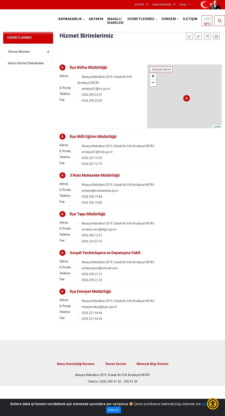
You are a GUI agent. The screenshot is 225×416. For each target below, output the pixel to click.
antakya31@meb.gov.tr (97, 152)
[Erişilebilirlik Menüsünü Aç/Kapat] (213, 404)
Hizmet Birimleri (19, 52)
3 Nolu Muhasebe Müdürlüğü (95, 175)
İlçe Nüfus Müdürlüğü (88, 67)
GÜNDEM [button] (168, 19)
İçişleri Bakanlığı (161, 4)
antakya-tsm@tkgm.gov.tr (99, 229)
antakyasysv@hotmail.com (100, 268)
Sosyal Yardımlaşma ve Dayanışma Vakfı (105, 252)
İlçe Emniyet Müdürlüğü (90, 291)
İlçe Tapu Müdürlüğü (87, 214)
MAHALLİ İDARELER (115, 21)
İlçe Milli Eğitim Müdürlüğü (93, 136)
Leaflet (217, 126)
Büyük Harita (162, 69)
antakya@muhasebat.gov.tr (100, 190)
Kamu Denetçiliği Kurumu (76, 364)
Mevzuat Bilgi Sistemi (152, 364)
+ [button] (153, 76)
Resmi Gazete (116, 364)
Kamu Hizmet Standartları (26, 63)
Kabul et (113, 410)
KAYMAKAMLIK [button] (70, 19)
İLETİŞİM (190, 19)
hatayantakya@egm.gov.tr (99, 307)
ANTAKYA (96, 19)
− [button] (153, 83)
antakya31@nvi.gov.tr (96, 88)
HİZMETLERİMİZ (19, 38)
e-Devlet (139, 4)
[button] (207, 36)
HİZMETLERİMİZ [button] (140, 19)
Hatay (182, 4)
